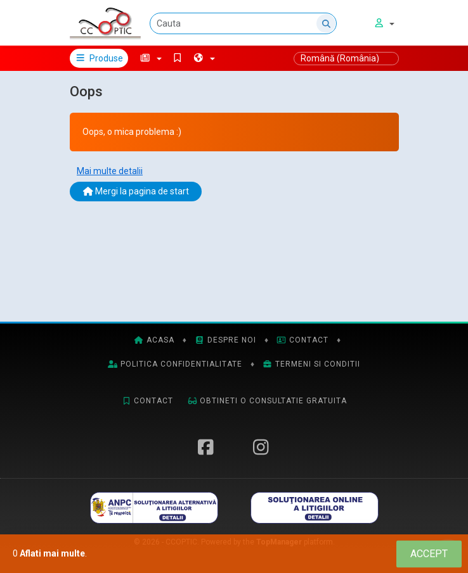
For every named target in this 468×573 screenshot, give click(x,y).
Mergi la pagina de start (136, 191)
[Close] (429, 553)
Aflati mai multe (52, 553)
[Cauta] (243, 23)
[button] (150, 58)
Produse (99, 58)
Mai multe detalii (110, 171)
